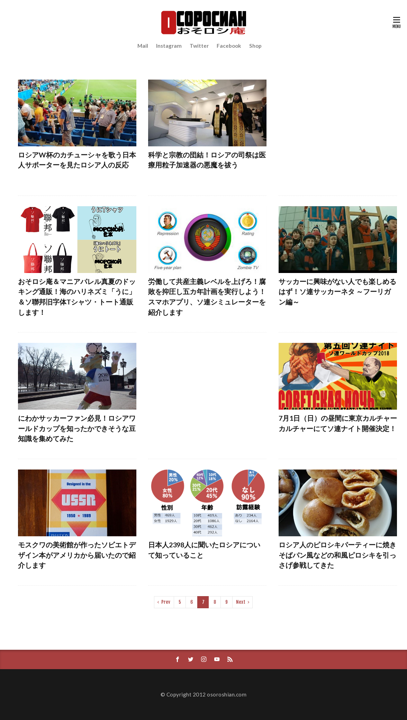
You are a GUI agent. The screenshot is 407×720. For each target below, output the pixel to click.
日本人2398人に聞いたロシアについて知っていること (204, 549)
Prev (165, 602)
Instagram (169, 46)
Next (240, 602)
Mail (142, 46)
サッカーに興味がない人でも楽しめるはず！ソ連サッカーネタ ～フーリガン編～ (337, 291)
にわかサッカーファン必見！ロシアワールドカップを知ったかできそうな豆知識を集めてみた (77, 428)
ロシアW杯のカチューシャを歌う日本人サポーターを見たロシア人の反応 (77, 160)
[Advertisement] (338, 132)
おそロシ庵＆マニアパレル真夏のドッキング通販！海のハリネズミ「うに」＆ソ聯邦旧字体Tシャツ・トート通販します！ (77, 296)
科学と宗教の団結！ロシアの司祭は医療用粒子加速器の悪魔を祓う (207, 160)
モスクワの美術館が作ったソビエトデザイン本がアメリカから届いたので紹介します (77, 554)
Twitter (199, 46)
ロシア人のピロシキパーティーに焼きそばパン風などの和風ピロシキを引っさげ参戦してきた (337, 554)
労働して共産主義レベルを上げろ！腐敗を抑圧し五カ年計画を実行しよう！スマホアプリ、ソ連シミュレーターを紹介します (207, 296)
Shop (255, 46)
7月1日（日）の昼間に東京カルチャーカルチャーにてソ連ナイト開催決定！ (338, 423)
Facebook (229, 46)
